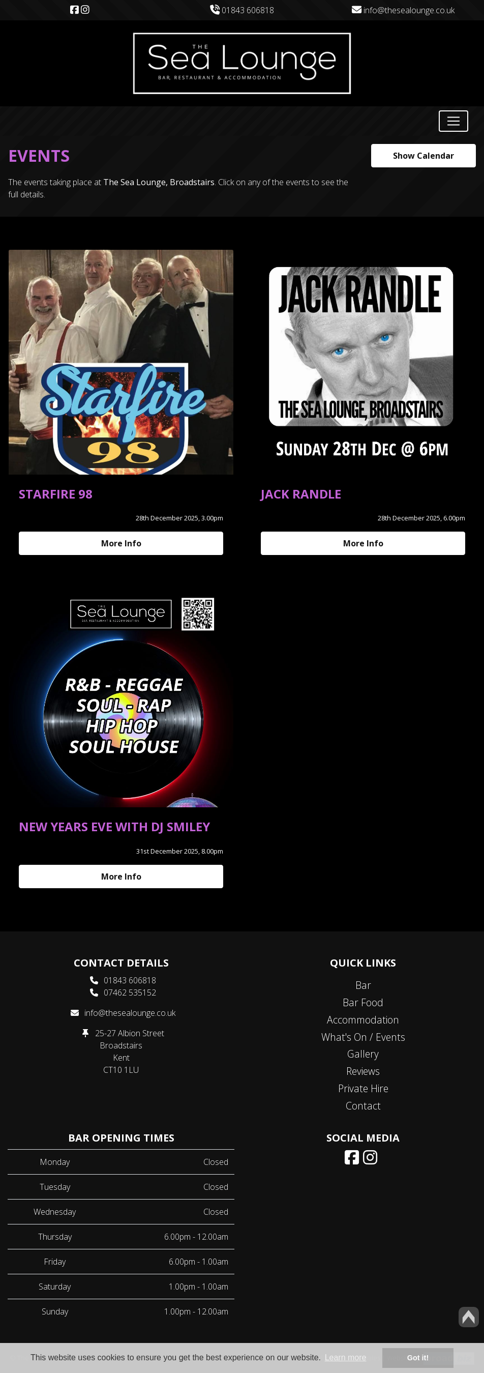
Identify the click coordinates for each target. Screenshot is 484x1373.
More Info (121, 543)
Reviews (363, 1071)
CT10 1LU (121, 1069)
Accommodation (363, 1020)
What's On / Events (363, 1037)
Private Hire (363, 1088)
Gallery (363, 1054)
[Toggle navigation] (453, 121)
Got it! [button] (418, 1358)
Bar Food (363, 1002)
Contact (363, 1106)
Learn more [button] (346, 1357)
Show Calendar (423, 155)
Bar (363, 985)
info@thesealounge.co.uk (403, 10)
